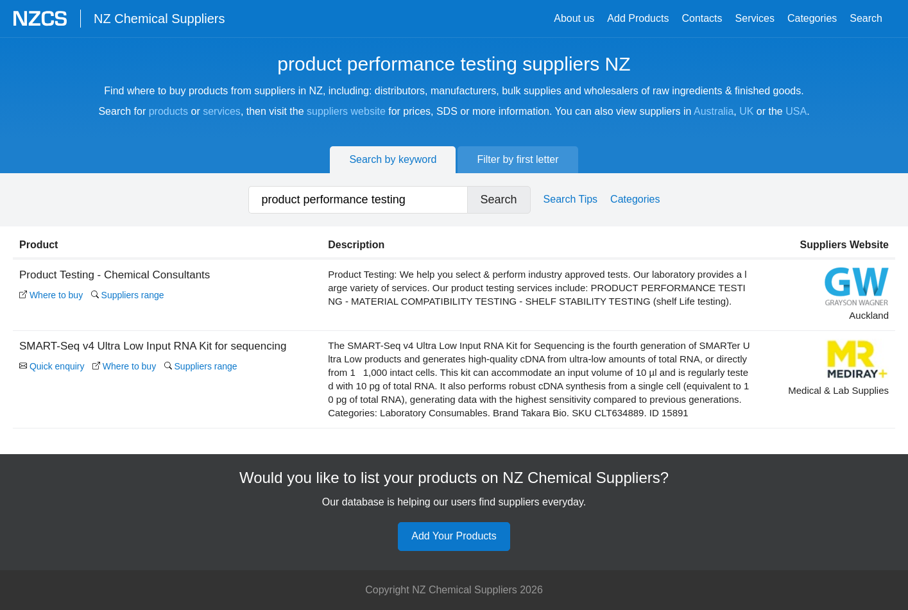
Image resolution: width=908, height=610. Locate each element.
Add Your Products (454, 535)
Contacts (701, 18)
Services (755, 18)
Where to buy (51, 295)
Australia (713, 111)
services (222, 111)
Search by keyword (392, 159)
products (168, 111)
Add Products (638, 18)
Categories (812, 18)
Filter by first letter (517, 159)
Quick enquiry (51, 366)
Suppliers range (127, 295)
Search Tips (570, 199)
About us (574, 18)
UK (746, 111)
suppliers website (346, 111)
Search (866, 18)
